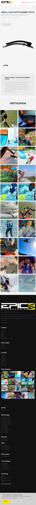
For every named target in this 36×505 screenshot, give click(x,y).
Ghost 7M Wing (4, 426)
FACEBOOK (3, 355)
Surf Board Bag (4, 466)
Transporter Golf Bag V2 (6, 467)
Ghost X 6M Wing (4, 428)
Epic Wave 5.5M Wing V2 (6, 424)
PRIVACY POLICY (4, 348)
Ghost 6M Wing (4, 425)
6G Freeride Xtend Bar (5, 446)
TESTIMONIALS (6, 24)
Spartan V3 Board (4, 440)
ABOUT (2, 336)
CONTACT (3, 345)
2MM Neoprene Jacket (5, 477)
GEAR (9, 17)
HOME (2, 346)
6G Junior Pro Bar (4, 449)
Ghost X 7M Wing (4, 429)
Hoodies (2, 481)
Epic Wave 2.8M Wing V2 (6, 421)
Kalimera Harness (4, 456)
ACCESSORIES (16, 17)
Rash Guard (3, 478)
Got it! (6, 501)
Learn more (17, 501)
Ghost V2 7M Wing (5, 432)
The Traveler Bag (4, 463)
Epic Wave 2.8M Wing (5, 417)
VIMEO (2, 361)
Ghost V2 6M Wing (5, 430)
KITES (2, 330)
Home (4, 17)
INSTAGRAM (3, 357)
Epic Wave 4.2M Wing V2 (6, 422)
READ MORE (4, 322)
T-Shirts (2, 476)
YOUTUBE (3, 360)
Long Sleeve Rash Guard (6, 480)
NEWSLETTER (3, 364)
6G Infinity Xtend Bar (5, 448)
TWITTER (2, 356)
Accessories (6, 484)
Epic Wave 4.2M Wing (5, 418)
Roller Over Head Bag (5, 465)
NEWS (2, 331)
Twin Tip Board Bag (5, 469)
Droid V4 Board (4, 439)
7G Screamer (3, 410)
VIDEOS (2, 334)
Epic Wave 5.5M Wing (5, 420)
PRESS (2, 335)
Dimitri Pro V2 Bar (5, 445)
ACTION (2, 332)
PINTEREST (3, 359)
